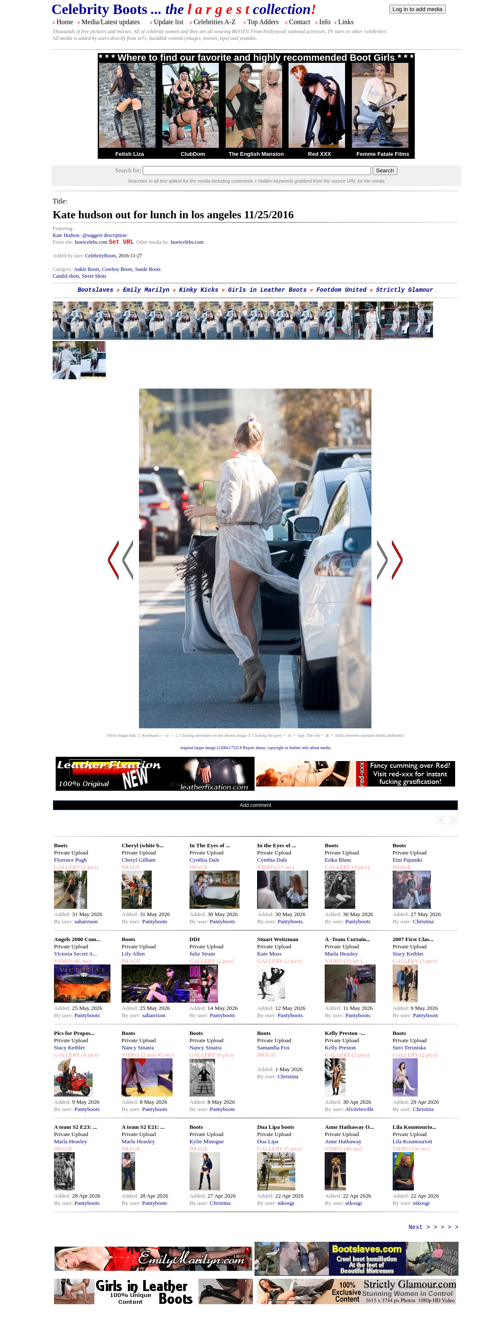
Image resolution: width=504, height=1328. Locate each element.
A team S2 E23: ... (75, 1127)
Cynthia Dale (205, 860)
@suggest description (104, 235)
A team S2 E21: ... (143, 1127)
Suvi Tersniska (409, 1047)
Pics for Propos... (74, 1033)
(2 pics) (89, 867)
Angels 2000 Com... (77, 939)
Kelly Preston (340, 1047)
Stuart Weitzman (277, 939)
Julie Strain (202, 953)
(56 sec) (420, 1148)
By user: (64, 921)
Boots (61, 845)
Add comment (255, 805)
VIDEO (266, 867)
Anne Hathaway (343, 1141)
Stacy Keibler (408, 953)
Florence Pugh (70, 860)
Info (325, 21)
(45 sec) (81, 961)
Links (346, 21)
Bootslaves (95, 290)
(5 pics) (292, 1148)
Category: (63, 269)
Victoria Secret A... (75, 953)
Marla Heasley (341, 953)
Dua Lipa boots (275, 1127)
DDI (195, 939)
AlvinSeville (359, 1109)
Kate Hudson (66, 235)
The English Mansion (256, 154)
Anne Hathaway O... (349, 1127)
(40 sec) (352, 1148)
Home (65, 21)
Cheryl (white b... (143, 845)
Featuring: (63, 228)
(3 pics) (428, 961)
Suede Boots (148, 269)
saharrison (86, 921)
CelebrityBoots (100, 256)
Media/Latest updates (111, 21)
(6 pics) (224, 1055)
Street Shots (94, 276)
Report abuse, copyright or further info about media (287, 747)
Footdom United (341, 290)
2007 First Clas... (413, 939)
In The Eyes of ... (210, 845)
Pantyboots (154, 921)
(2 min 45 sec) (156, 1055)
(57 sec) (284, 867)
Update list (169, 21)
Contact (299, 21)
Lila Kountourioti (413, 1141)
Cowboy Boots (117, 269)
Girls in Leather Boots (267, 290)
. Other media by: (152, 242)
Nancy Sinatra (138, 1047)
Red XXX (319, 154)
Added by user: (69, 256)
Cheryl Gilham (139, 860)
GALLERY (67, 867)
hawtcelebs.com (91, 242)
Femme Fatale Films (383, 154)
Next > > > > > (433, 1227)
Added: (63, 914)
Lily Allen (133, 953)
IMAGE (131, 867)
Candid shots (66, 276)
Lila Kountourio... (414, 1127)
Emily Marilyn (146, 290)
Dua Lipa (267, 1141)
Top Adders (263, 21)
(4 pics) (360, 867)
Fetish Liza (129, 154)
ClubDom (193, 154)
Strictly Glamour (404, 290)
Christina (423, 921)
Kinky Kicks (198, 290)
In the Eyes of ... (276, 845)
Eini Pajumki (407, 860)
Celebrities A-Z (214, 21)
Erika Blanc (338, 860)
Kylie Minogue (207, 1141)
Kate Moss (269, 953)
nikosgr (285, 1203)
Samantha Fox (273, 1047)
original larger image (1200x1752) (209, 747)
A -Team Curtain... (347, 939)
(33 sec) (352, 961)
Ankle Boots (86, 269)
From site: (63, 242)
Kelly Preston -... (345, 1033)
